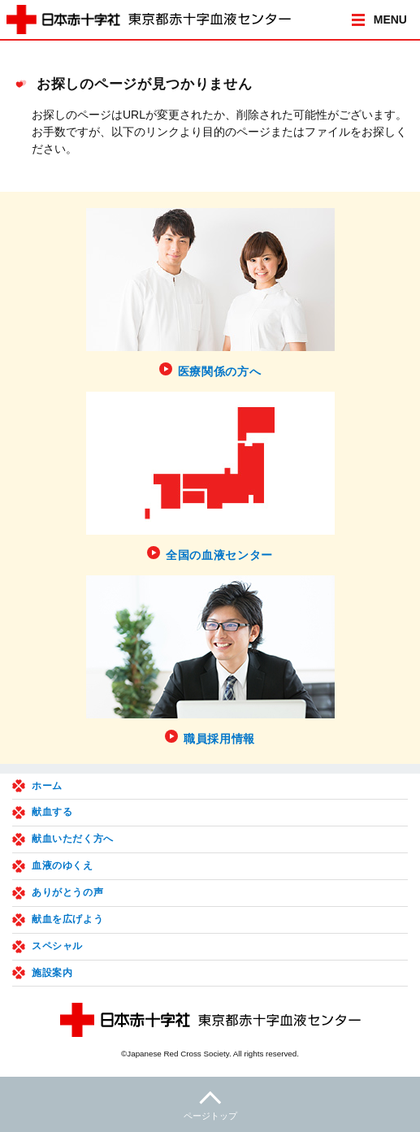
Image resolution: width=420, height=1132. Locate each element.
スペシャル (57, 946)
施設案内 (52, 972)
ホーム (47, 786)
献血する (52, 812)
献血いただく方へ (73, 838)
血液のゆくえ (62, 865)
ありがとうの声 (67, 892)
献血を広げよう (67, 919)
